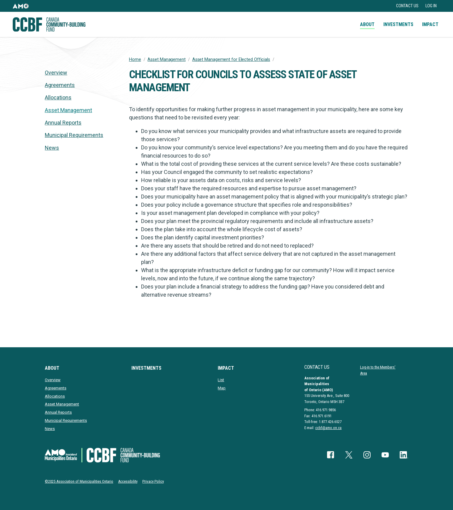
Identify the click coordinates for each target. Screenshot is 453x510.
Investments (398, 24)
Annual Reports (63, 122)
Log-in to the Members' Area (377, 370)
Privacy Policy (153, 481)
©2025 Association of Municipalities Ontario (79, 481)
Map (222, 388)
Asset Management (166, 59)
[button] (20, 6)
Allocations (58, 97)
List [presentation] (221, 380)
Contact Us (407, 5)
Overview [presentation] (56, 72)
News (52, 148)
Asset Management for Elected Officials (231, 59)
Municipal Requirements (74, 135)
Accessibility (127, 481)
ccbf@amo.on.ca (328, 427)
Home (135, 59)
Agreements (60, 85)
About (367, 24)
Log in (431, 5)
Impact (430, 24)
